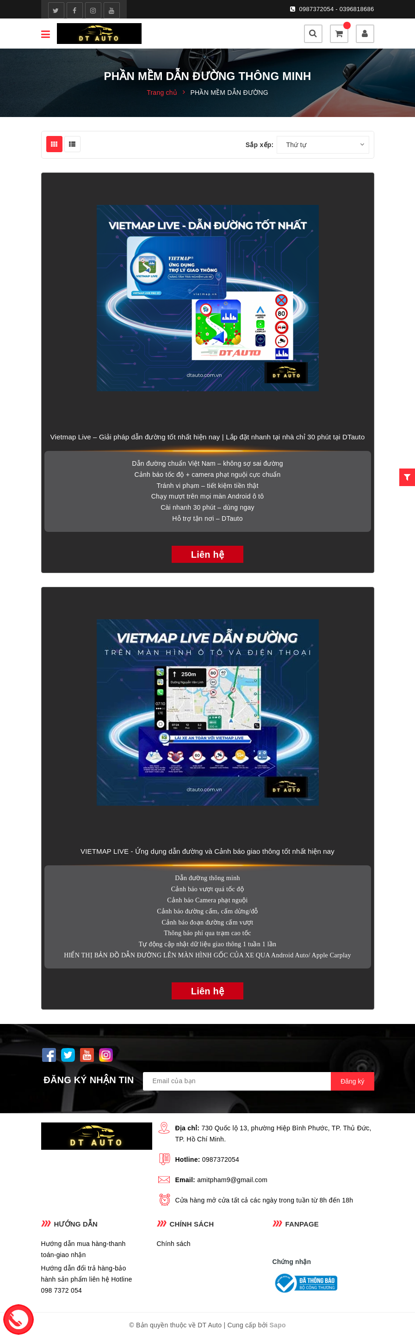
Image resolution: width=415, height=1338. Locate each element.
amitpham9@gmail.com (232, 1180)
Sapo (278, 1325)
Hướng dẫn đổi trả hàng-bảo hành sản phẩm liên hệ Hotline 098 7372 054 (86, 1279)
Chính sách (174, 1243)
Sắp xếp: (260, 144)
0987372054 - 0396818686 (336, 9)
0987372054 (220, 1159)
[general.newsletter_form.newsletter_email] (258, 1081)
